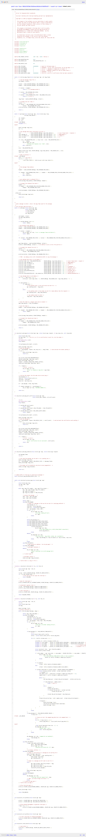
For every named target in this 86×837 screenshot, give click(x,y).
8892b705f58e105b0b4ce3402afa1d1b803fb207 (36, 6)
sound (52, 6)
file (38, 9)
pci (56, 6)
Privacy (11, 835)
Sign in (83, 2)
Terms (15, 835)
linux (20, 6)
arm (16, 6)
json (84, 835)
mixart (60, 6)
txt (80, 835)
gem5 (12, 6)
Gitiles (8, 835)
